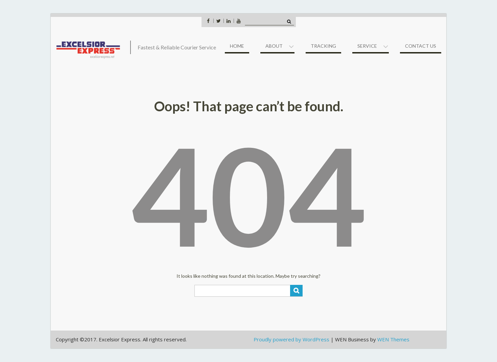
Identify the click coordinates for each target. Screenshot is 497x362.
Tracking (323, 46)
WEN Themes (393, 339)
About (274, 46)
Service (367, 46)
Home (237, 46)
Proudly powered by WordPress (291, 339)
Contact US (420, 46)
